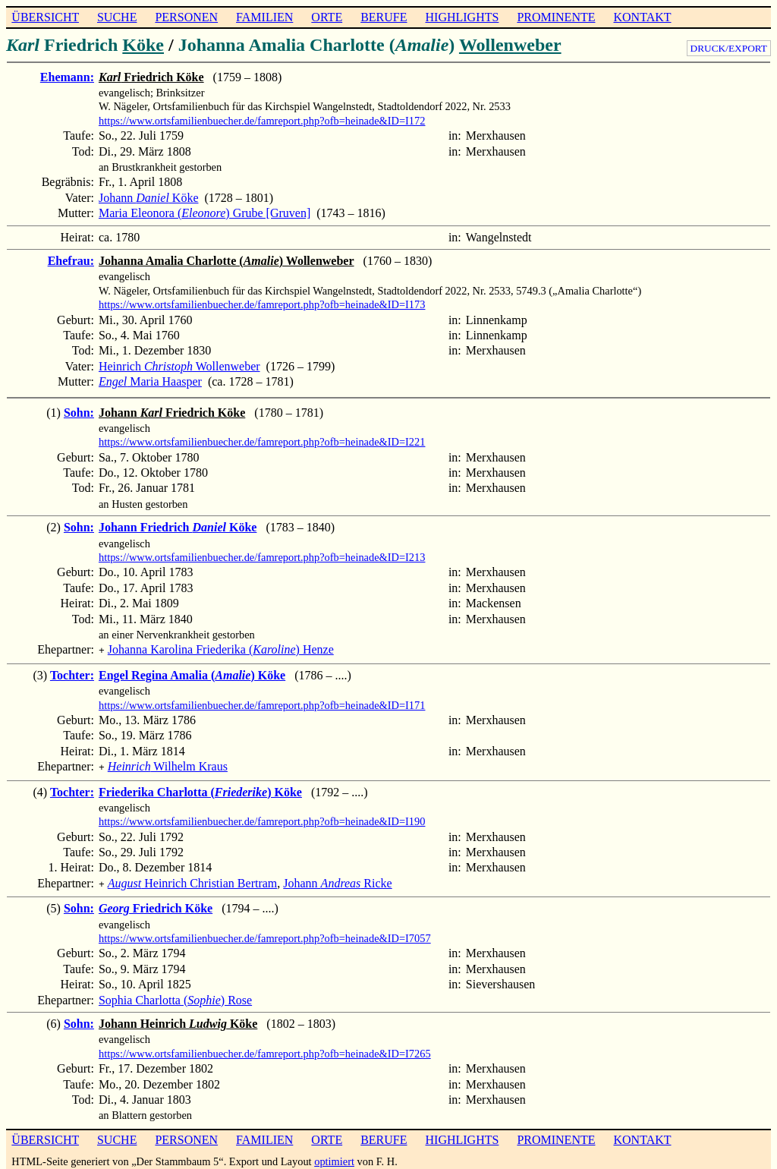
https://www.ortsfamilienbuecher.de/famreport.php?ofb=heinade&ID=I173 (262, 304)
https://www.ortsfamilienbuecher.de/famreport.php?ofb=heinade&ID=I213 (262, 557)
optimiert (334, 1157)
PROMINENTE (556, 17)
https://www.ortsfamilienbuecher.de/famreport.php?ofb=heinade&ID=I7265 (265, 1049)
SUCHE (117, 17)
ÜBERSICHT (45, 17)
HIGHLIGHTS (462, 17)
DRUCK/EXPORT (728, 48)
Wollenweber (510, 45)
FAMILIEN (264, 17)
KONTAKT (642, 17)
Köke (143, 45)
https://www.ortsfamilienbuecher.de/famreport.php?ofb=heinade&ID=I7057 (265, 934)
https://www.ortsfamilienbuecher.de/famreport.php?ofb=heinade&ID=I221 (262, 442)
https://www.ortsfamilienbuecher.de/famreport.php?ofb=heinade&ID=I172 (262, 121)
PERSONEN (186, 17)
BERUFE (383, 17)
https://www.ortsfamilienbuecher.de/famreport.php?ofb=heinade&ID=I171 (262, 704)
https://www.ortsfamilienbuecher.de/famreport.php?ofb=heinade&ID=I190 (262, 818)
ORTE (326, 17)
